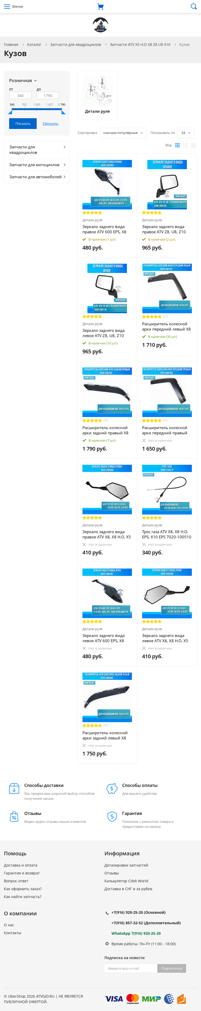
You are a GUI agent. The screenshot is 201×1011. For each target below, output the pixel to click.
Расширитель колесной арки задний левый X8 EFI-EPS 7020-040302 (105, 735)
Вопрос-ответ (16, 880)
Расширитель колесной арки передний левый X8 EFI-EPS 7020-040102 (166, 326)
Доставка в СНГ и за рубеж (128, 888)
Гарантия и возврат (22, 873)
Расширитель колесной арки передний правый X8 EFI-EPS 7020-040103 (164, 430)
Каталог (34, 44)
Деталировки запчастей (126, 865)
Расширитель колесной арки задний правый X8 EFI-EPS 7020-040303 (105, 430)
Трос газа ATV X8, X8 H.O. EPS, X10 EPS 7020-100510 (166, 534)
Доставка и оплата (20, 865)
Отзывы (111, 873)
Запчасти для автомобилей (35, 176)
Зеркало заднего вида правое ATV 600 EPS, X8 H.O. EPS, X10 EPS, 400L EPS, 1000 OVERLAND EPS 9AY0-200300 (106, 229)
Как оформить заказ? (23, 888)
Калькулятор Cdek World (126, 880)
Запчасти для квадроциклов (75, 44)
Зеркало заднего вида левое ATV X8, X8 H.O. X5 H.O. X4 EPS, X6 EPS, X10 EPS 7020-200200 (165, 638)
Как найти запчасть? (22, 896)
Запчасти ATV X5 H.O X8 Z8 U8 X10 (140, 44)
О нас (9, 924)
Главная (11, 44)
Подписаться (171, 968)
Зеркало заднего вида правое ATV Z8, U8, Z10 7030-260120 (164, 229)
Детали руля (92, 220)
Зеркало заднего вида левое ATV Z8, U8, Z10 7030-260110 (103, 333)
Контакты (12, 932)
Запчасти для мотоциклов (34, 164)
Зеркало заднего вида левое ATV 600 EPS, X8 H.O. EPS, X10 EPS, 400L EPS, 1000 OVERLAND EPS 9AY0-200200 (106, 638)
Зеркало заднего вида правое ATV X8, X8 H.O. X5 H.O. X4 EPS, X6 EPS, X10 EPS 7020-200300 (106, 534)
